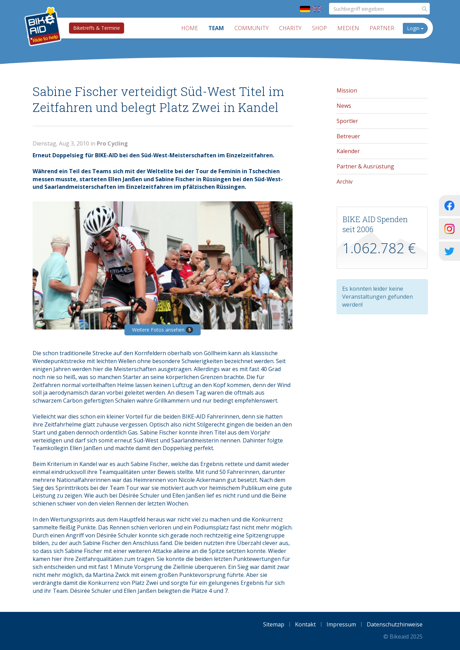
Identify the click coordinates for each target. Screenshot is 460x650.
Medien (348, 28)
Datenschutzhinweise (395, 624)
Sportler (347, 121)
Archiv (345, 181)
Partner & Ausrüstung (365, 166)
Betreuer (348, 136)
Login (415, 28)
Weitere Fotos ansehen (162, 329)
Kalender (348, 151)
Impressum (341, 624)
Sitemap (273, 624)
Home (189, 28)
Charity (290, 28)
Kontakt (305, 624)
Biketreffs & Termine (96, 28)
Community (251, 28)
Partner (382, 28)
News (344, 105)
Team (216, 28)
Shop (319, 28)
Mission (347, 90)
